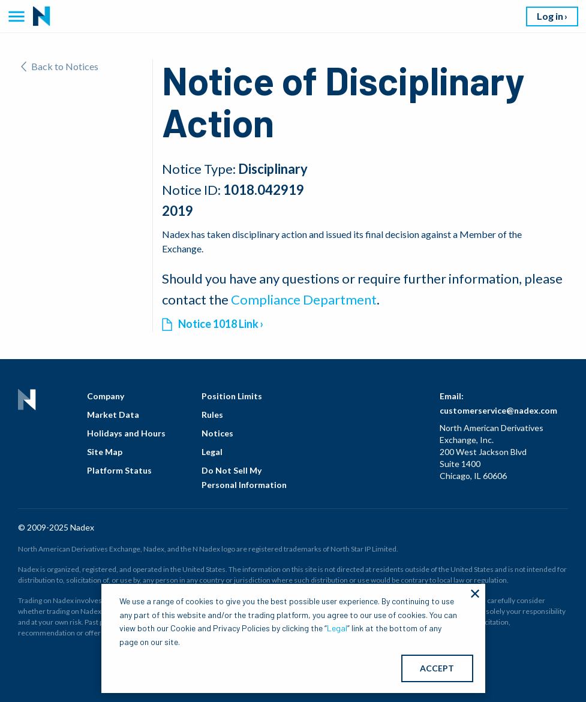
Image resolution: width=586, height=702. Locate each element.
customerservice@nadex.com (498, 410)
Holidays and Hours (126, 433)
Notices (217, 433)
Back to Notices (59, 66)
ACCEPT (437, 668)
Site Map (104, 452)
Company (105, 396)
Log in (550, 16)
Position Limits (232, 396)
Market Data (113, 414)
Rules (212, 414)
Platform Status (119, 470)
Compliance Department (304, 299)
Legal (212, 452)
